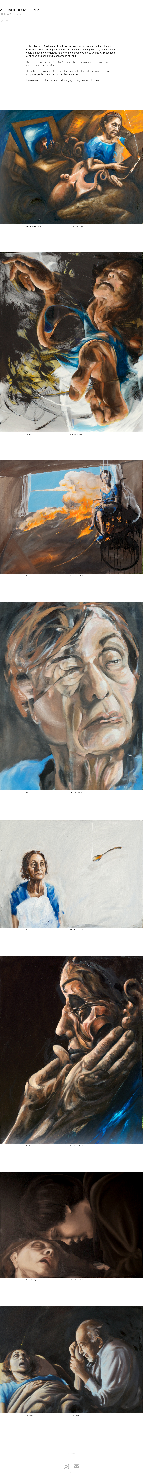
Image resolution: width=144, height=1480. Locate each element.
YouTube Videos (21, 14)
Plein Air (5, 14)
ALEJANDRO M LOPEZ (19, 10)
